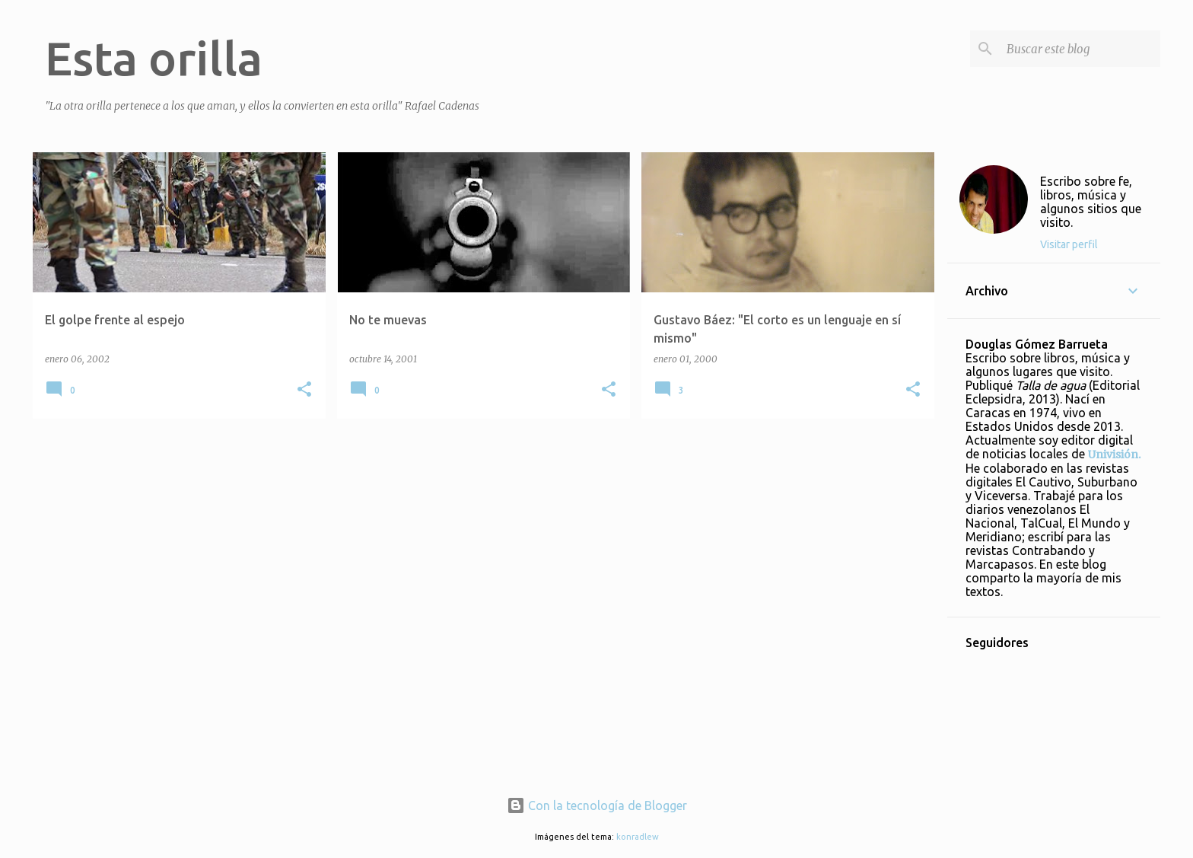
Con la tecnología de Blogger (597, 805)
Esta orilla (153, 58)
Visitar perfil (1069, 244)
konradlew (637, 836)
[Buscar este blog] (1080, 48)
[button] (304, 390)
